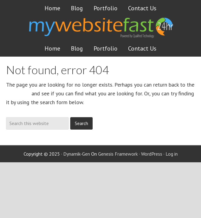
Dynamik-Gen (76, 154)
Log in (172, 154)
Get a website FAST (111, 31)
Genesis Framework (118, 154)
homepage (18, 93)
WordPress (151, 154)
